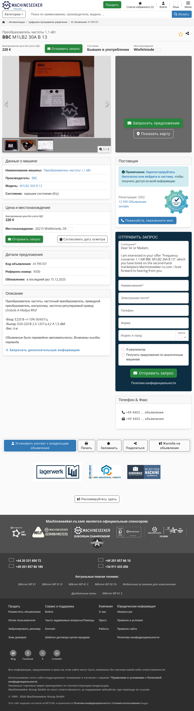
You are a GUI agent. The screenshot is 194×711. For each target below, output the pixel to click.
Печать (86, 446)
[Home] (17, 22)
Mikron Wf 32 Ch (106, 584)
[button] (188, 4)
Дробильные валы (83, 593)
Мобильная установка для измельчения (149, 584)
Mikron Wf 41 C (79, 584)
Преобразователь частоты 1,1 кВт (67, 170)
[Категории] (14, 14)
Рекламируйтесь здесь (97, 499)
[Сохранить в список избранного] (180, 34)
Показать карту (153, 133)
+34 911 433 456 (116, 567)
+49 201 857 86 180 (29, 567)
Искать (181, 14)
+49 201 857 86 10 (118, 561)
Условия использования (126, 703)
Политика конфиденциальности (153, 383)
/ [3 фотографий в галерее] (104, 149)
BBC (34, 178)
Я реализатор (135, 349)
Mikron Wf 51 (27, 584)
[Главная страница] (3, 22)
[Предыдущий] (6, 104)
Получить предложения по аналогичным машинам (154, 357)
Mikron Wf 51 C (112, 593)
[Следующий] (107, 104)
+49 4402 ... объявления (142, 412)
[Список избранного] (140, 4)
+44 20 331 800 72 (28, 561)
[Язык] (176, 4)
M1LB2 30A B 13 (31, 186)
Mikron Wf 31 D (52, 584)
